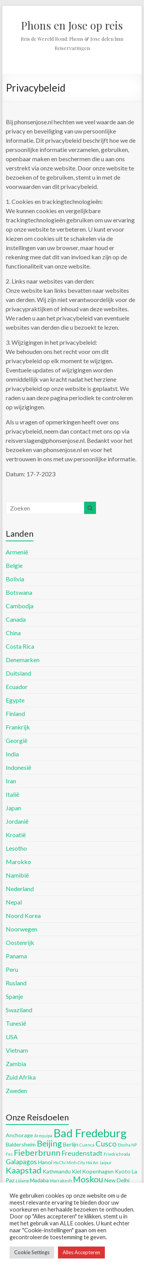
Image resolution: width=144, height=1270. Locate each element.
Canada (16, 619)
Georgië (16, 740)
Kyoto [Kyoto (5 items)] (123, 1171)
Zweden (16, 1090)
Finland (15, 713)
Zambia (16, 1063)
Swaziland (19, 1009)
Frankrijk (18, 727)
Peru (12, 969)
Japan (13, 807)
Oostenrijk (20, 942)
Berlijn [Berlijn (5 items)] (70, 1144)
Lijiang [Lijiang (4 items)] (22, 1180)
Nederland (20, 888)
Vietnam (17, 1050)
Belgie (14, 565)
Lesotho (16, 848)
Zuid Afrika (21, 1077)
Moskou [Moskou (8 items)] (88, 1179)
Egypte (15, 700)
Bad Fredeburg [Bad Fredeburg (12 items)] (90, 1133)
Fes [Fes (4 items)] (9, 1154)
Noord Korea (23, 915)
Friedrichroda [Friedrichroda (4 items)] (117, 1154)
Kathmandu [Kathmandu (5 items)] (57, 1171)
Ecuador (17, 686)
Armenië (17, 552)
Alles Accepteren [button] (81, 1252)
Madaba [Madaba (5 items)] (39, 1180)
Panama (16, 956)
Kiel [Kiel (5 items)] (76, 1171)
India (12, 754)
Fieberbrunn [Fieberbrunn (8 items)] (37, 1152)
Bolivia (15, 578)
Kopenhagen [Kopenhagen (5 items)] (98, 1171)
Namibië (17, 875)
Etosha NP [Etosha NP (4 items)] (127, 1144)
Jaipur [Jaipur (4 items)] (105, 1162)
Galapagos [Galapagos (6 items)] (21, 1162)
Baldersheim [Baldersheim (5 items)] (21, 1144)
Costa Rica (20, 646)
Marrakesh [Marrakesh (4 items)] (61, 1180)
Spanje (14, 996)
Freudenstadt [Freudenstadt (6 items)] (82, 1153)
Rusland (16, 982)
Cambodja (19, 605)
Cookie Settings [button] (32, 1252)
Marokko (18, 861)
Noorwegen (21, 929)
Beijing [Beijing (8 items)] (49, 1143)
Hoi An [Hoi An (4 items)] (92, 1162)
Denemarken (23, 659)
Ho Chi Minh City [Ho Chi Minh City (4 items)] (69, 1162)
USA (12, 1036)
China (13, 632)
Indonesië (18, 767)
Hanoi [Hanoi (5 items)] (45, 1162)
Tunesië (16, 1023)
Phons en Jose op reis (72, 25)
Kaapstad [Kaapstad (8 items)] (23, 1170)
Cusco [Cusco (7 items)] (106, 1143)
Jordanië (17, 821)
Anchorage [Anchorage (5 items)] (19, 1135)
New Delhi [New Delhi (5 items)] (116, 1180)
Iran (11, 780)
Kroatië (16, 834)
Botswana (19, 592)
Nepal (14, 902)
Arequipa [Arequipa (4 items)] (43, 1135)
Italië (12, 794)
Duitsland (18, 673)
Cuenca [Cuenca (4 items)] (86, 1144)
